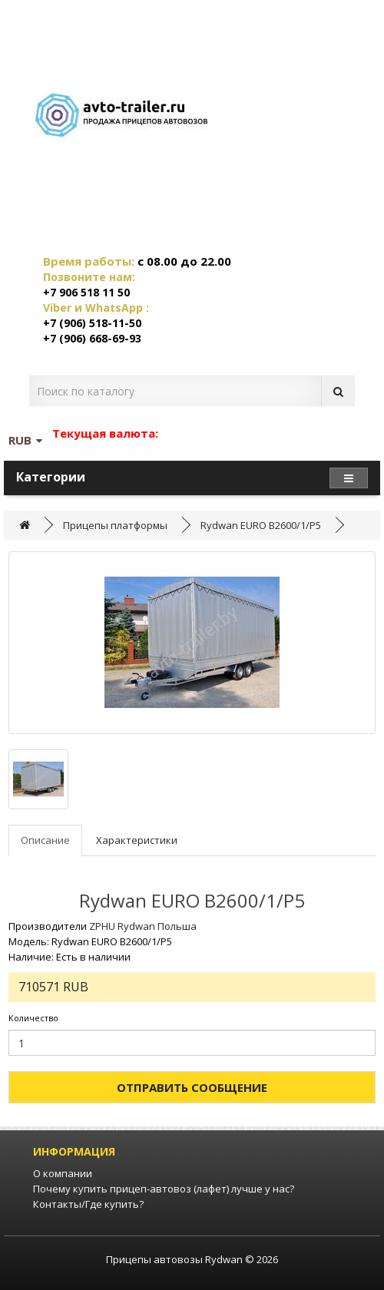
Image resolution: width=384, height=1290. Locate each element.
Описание (45, 840)
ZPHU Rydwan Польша (143, 926)
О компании (62, 1173)
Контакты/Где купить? (88, 1204)
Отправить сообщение (192, 1087)
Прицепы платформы (115, 525)
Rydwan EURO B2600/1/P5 (260, 525)
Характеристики (136, 840)
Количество (33, 1018)
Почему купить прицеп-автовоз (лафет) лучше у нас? (163, 1189)
